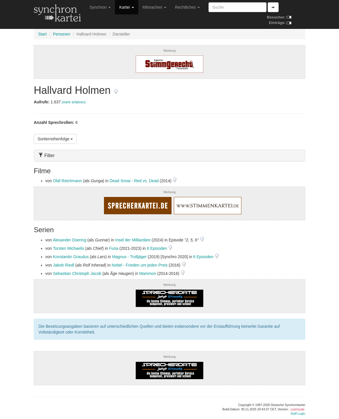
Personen (61, 34)
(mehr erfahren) (74, 102)
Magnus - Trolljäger (129, 256)
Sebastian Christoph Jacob (77, 273)
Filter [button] (46, 155)
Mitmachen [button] (154, 7)
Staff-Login (297, 413)
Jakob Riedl (63, 265)
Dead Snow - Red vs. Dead (134, 180)
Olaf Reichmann (67, 180)
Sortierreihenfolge (55, 139)
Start (42, 34)
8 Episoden (157, 248)
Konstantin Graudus (71, 256)
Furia (113, 248)
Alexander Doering (69, 240)
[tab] (169, 155)
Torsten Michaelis (68, 248)
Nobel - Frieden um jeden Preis (140, 265)
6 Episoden (204, 256)
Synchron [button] (100, 7)
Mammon (147, 273)
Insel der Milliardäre (132, 240)
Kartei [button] (126, 7)
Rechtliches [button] (187, 7)
